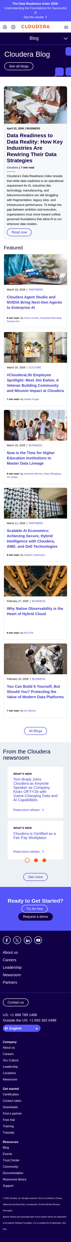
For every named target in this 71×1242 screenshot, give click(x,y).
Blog (34, 38)
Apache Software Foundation (20, 1223)
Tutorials (8, 1132)
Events (7, 1154)
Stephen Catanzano (34, 555)
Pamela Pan (13, 321)
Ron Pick (29, 633)
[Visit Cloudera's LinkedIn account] (28, 940)
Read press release (28, 809)
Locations (9, 1073)
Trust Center (11, 1160)
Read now (19, 232)
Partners (10, 982)
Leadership (12, 967)
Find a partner (12, 1113)
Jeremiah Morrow (33, 473)
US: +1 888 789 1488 (20, 1015)
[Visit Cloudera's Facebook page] (7, 940)
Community (10, 1166)
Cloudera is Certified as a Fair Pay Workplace (34, 835)
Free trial (9, 1119)
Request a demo (35, 917)
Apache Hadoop (9, 1217)
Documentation (13, 1173)
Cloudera (12, 167)
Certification (11, 1094)
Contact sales (12, 1100)
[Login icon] (5, 27)
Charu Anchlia (31, 318)
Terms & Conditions (46, 1198)
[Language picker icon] (13, 27)
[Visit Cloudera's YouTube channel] (38, 940)
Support (8, 1185)
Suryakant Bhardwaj (50, 318)
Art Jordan (12, 477)
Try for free (34, 909)
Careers (9, 960)
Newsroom (12, 975)
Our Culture (11, 1060)
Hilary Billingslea (52, 473)
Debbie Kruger (31, 399)
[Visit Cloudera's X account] (17, 940)
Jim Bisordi (30, 710)
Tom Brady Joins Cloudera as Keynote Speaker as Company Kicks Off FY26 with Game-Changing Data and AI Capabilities (35, 789)
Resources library (14, 1179)
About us (10, 952)
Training (8, 1126)
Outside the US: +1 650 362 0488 (29, 1020)
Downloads (10, 1107)
